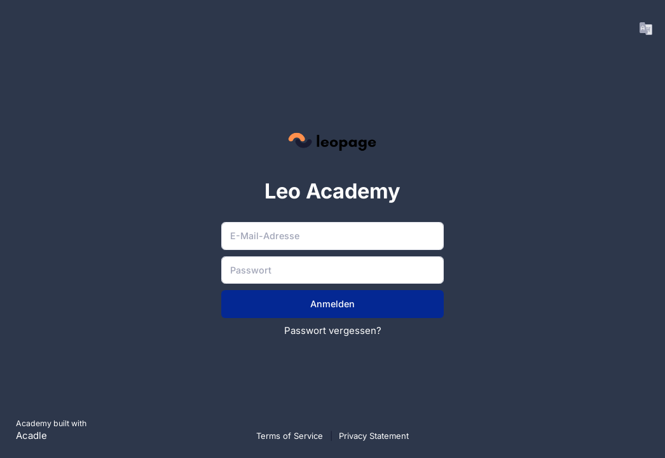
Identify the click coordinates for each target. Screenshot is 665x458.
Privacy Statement (374, 436)
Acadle (31, 435)
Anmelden (332, 303)
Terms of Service (291, 436)
